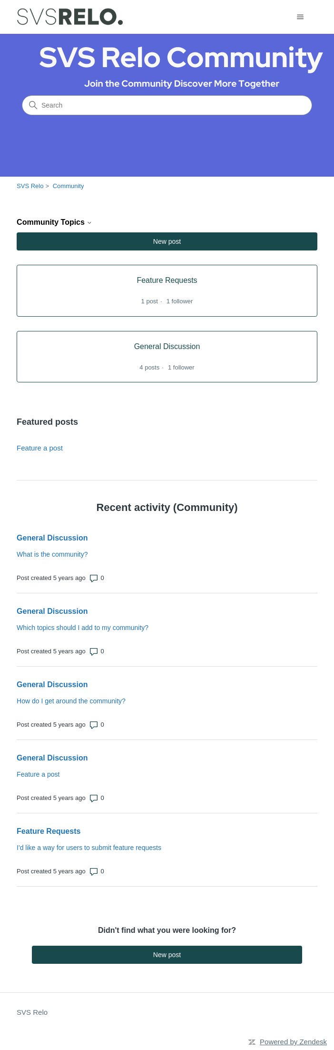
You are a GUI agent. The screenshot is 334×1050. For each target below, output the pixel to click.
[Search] (167, 105)
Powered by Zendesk (293, 1042)
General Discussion (52, 538)
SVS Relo (30, 186)
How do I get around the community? (71, 701)
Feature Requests (48, 831)
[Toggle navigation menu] (300, 17)
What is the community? (52, 554)
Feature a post (40, 448)
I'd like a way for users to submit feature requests (89, 847)
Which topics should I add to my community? (82, 627)
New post (167, 241)
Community (68, 186)
